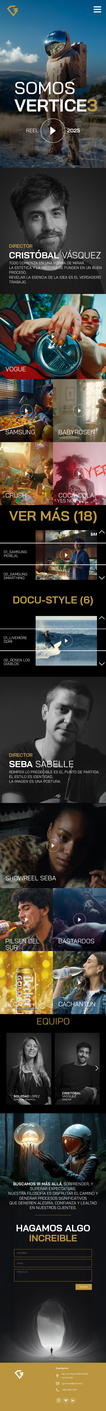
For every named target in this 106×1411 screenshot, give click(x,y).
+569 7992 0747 (69, 1389)
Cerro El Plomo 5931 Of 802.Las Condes (75, 1376)
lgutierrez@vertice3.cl (72, 1383)
